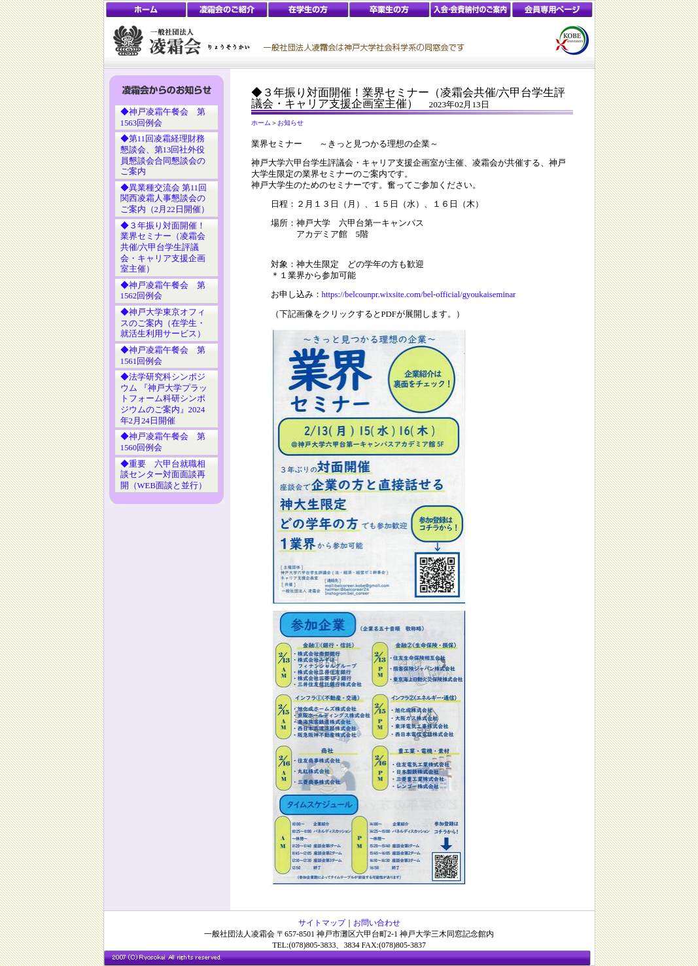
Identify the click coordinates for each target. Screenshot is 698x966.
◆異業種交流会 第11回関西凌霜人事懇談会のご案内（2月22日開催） (164, 198)
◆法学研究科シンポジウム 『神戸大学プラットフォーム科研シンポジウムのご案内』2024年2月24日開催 (163, 398)
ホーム (261, 122)
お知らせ (290, 122)
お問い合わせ (376, 922)
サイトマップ (321, 922)
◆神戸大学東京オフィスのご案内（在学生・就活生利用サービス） (162, 323)
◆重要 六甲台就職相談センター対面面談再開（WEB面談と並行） (163, 474)
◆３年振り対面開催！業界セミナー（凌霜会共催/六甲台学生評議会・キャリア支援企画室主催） (162, 247)
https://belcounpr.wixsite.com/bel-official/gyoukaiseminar (419, 294)
